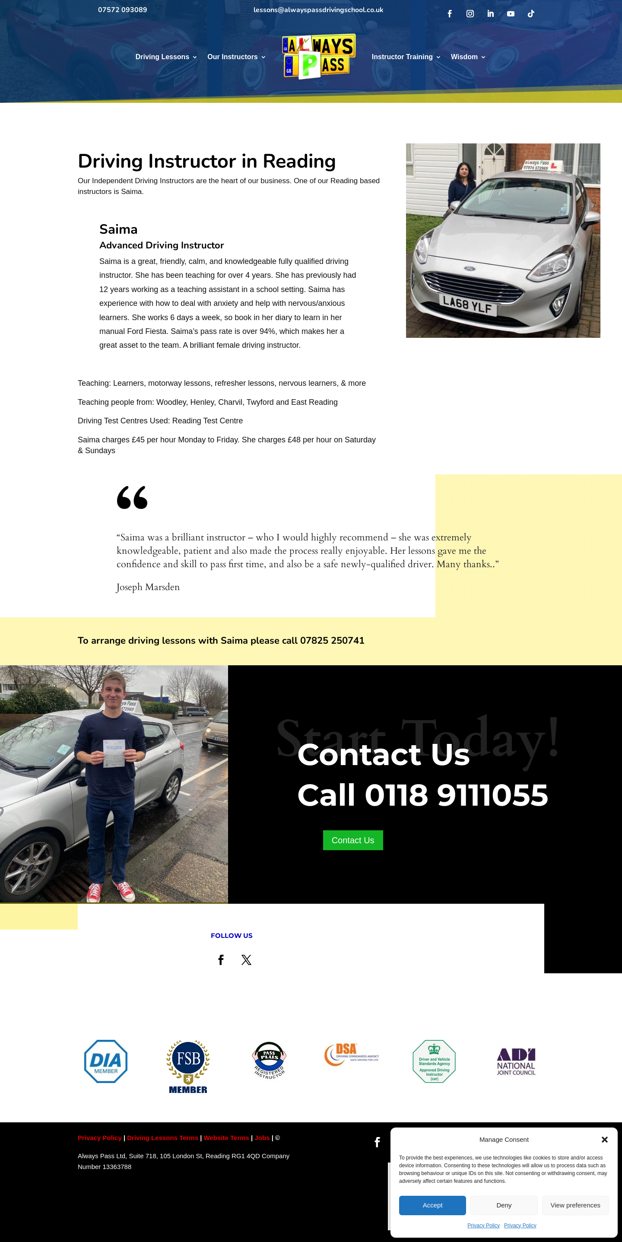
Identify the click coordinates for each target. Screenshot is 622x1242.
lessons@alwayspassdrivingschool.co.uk (319, 10)
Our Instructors (232, 56)
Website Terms (226, 1137)
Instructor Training (402, 56)
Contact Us (353, 840)
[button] (604, 1139)
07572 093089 (122, 10)
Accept (433, 1205)
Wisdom (464, 56)
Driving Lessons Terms (162, 1137)
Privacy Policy (483, 1226)
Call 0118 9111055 (423, 794)
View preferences (576, 1205)
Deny (503, 1205)
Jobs (262, 1137)
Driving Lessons (162, 56)
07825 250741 (332, 640)
